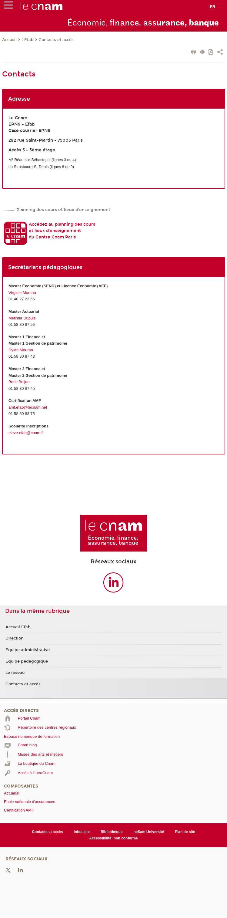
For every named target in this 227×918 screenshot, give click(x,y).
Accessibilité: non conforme (113, 838)
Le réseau (15, 672)
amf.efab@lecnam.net (27, 407)
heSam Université (148, 832)
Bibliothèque (112, 832)
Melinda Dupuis (22, 318)
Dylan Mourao (20, 350)
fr (212, 6)
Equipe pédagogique (26, 661)
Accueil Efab (18, 627)
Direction (14, 638)
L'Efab (28, 39)
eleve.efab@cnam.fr (26, 432)
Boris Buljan (18, 382)
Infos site (82, 832)
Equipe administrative (27, 649)
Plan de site (185, 832)
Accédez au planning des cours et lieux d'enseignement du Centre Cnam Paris (62, 231)
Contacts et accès (56, 39)
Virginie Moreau (22, 292)
